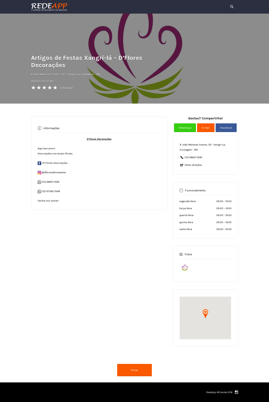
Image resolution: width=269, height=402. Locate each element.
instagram (236, 392)
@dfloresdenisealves (52, 172)
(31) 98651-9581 (50, 181)
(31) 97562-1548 (51, 191)
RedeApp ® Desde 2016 (219, 392)
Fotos (188, 254)
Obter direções (193, 165)
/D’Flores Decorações (53, 163)
